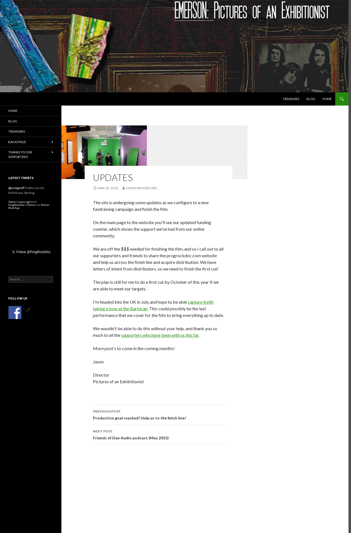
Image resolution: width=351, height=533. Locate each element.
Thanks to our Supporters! (20, 154)
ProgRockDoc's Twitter (22, 204)
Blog (310, 99)
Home (327, 99)
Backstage (17, 142)
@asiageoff (16, 188)
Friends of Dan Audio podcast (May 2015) (158, 434)
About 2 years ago (19, 201)
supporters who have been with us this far (160, 335)
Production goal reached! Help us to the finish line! (158, 414)
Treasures (291, 99)
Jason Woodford (141, 188)
